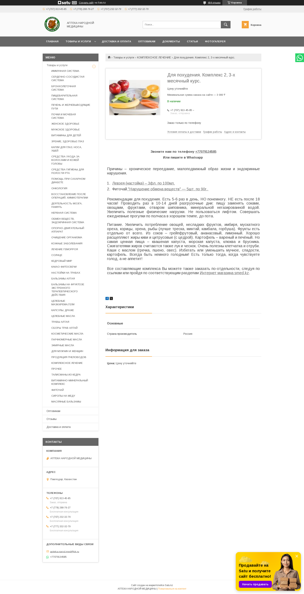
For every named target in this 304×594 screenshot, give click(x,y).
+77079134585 (205, 151)
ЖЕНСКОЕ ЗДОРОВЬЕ (65, 123)
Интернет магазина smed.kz (224, 273)
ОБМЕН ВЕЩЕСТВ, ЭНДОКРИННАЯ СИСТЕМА (67, 220)
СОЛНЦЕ (56, 255)
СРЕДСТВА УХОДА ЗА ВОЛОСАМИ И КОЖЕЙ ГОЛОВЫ (65, 160)
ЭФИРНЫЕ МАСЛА (62, 345)
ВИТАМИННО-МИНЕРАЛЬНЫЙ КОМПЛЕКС (69, 382)
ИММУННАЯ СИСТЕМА (65, 70)
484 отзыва (214, 2)
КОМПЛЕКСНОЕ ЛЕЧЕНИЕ (154, 57)
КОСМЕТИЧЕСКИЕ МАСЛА (67, 333)
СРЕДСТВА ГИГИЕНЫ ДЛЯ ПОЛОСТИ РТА (67, 171)
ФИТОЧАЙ (57, 389)
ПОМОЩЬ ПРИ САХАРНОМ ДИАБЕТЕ (68, 180)
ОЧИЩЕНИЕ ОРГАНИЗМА (66, 237)
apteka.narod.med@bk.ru (64, 551)
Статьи (192, 41)
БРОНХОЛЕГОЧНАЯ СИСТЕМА (63, 88)
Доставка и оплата (116, 41)
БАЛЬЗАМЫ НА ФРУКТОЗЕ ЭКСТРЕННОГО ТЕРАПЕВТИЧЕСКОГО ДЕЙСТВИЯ (67, 290)
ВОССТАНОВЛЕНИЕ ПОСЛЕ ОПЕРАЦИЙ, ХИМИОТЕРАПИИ (69, 196)
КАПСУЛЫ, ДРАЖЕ (62, 310)
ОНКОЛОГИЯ (59, 188)
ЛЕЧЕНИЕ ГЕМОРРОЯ (64, 249)
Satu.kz (169, 585)
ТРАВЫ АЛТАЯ (60, 321)
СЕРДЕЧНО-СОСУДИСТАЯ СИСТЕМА (67, 78)
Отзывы (52, 419)
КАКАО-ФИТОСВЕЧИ (64, 266)
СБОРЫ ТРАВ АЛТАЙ (64, 327)
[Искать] (226, 24)
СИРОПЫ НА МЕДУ (63, 395)
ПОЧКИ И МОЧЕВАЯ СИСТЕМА (63, 116)
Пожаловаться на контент (172, 588)
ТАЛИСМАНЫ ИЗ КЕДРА (66, 374)
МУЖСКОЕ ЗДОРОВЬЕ (65, 129)
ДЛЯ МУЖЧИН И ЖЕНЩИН (67, 351)
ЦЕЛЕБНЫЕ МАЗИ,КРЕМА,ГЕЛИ (62, 302)
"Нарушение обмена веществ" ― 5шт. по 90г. (168, 189)
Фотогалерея (215, 41)
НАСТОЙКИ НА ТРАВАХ (65, 272)
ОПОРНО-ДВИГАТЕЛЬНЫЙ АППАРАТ (67, 230)
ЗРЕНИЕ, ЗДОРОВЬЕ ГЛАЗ (67, 141)
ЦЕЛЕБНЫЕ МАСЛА (63, 316)
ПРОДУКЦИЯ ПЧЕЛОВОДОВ (68, 357)
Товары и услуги (78, 41)
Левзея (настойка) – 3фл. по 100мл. (143, 183)
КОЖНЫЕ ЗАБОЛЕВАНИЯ (66, 243)
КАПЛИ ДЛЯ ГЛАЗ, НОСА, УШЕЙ (66, 149)
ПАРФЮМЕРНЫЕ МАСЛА (66, 339)
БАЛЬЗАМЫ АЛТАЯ (63, 278)
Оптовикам (146, 41)
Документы (171, 41)
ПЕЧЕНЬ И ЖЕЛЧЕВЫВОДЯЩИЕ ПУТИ (70, 106)
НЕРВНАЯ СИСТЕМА (64, 212)
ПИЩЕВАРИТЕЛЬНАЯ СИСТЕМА (64, 97)
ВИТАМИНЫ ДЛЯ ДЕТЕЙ (66, 135)
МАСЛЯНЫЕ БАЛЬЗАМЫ (66, 401)
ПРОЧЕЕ (56, 368)
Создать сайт (86, 2)
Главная (52, 41)
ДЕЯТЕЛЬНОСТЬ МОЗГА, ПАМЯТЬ (66, 205)
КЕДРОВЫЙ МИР (61, 260)
